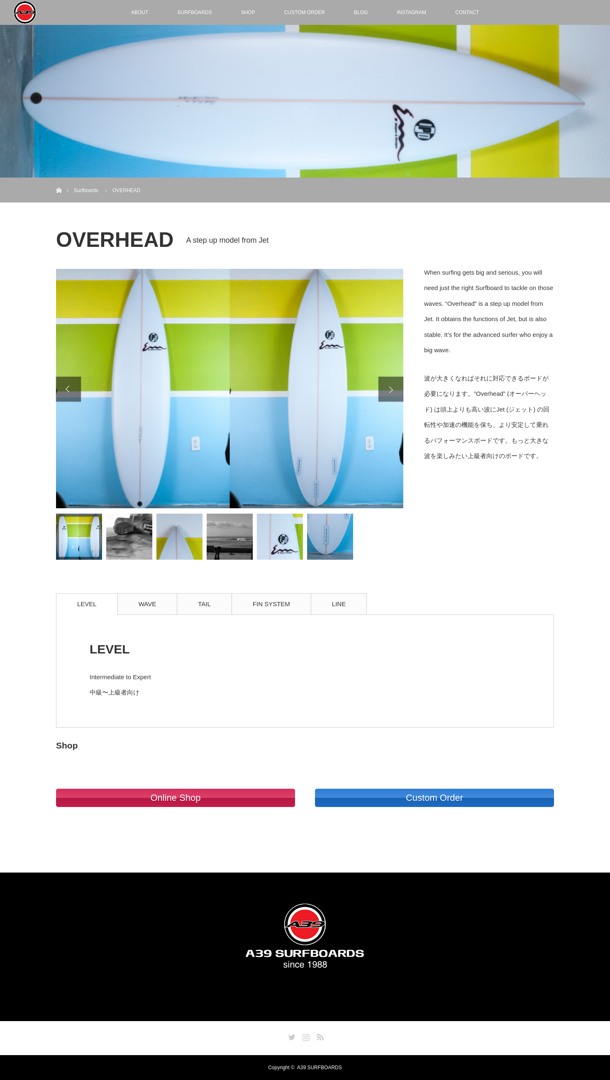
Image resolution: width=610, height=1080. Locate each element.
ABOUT (139, 12)
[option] (229, 389)
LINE (339, 603)
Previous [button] (68, 389)
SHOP (248, 12)
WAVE (147, 603)
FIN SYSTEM (271, 603)
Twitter (291, 1035)
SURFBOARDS (194, 12)
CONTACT (467, 12)
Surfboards (86, 190)
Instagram (305, 1035)
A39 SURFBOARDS (319, 1067)
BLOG (361, 12)
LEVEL (87, 603)
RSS (319, 1035)
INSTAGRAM (411, 12)
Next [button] (390, 389)
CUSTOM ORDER (304, 12)
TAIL (204, 603)
